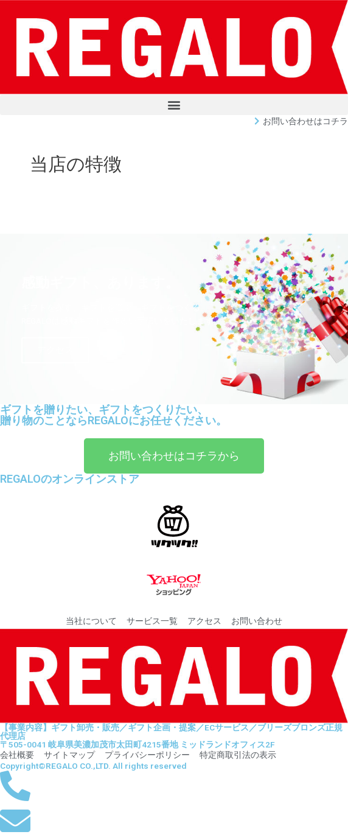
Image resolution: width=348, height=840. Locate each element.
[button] (174, 105)
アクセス (55, 350)
